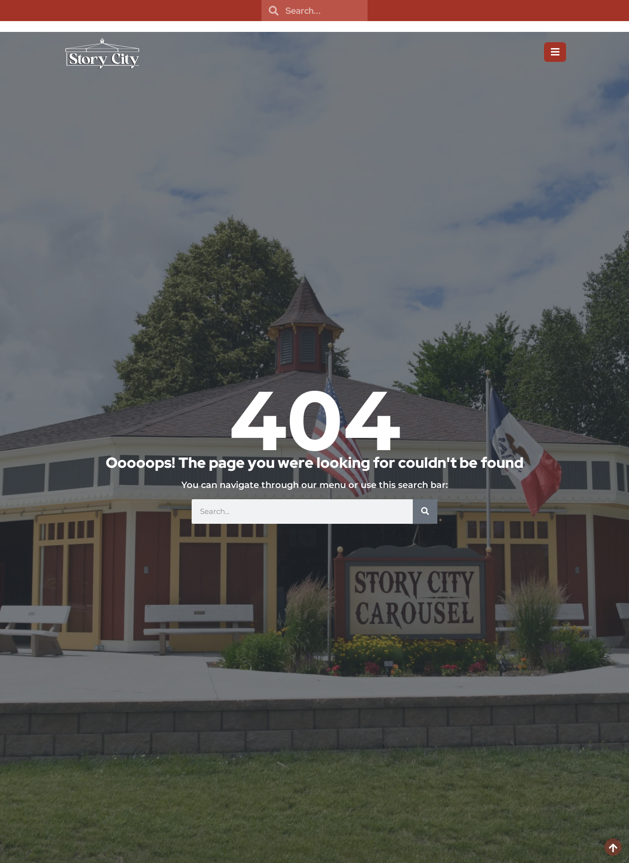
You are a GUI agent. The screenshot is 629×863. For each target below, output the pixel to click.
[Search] (425, 511)
